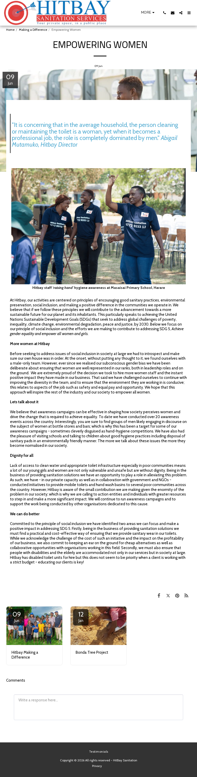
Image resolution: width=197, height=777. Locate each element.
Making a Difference (33, 30)
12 (80, 616)
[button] (129, 13)
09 (16, 616)
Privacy (97, 766)
